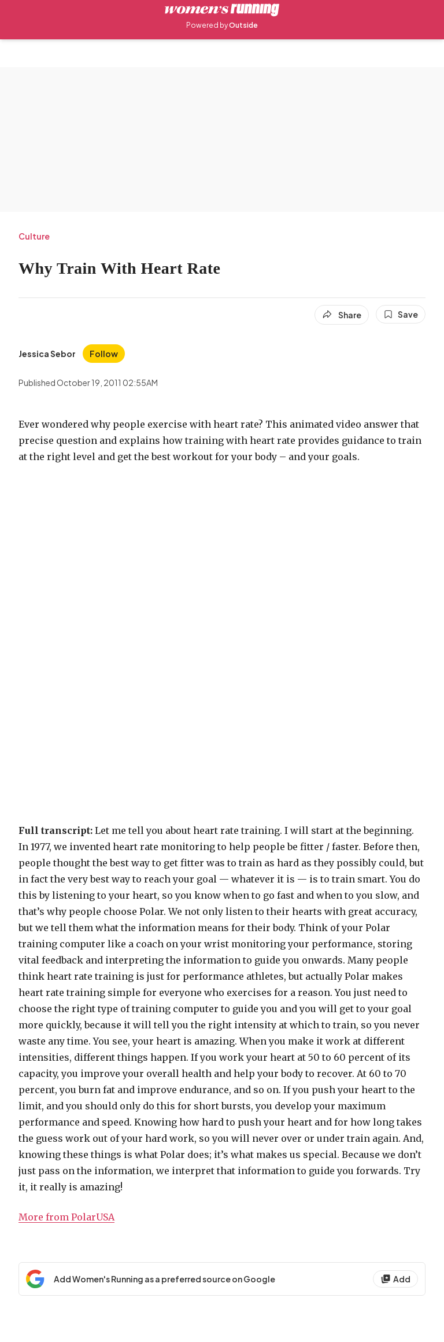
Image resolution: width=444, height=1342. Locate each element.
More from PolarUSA (66, 1217)
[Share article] (341, 315)
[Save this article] (401, 314)
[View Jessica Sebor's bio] (47, 353)
